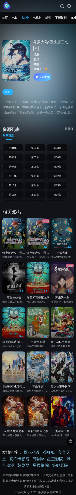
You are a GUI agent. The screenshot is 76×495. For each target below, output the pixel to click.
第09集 (57, 166)
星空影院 (55, 459)
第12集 (57, 176)
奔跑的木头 (62, 298)
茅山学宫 (38, 387)
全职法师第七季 (14, 431)
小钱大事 (62, 253)
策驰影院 (60, 465)
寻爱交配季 (38, 343)
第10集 (12, 176)
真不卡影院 (19, 459)
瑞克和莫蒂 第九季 (13, 343)
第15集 (57, 185)
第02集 (35, 148)
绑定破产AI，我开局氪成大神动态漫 (13, 253)
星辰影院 (41, 465)
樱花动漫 (32, 452)
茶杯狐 (49, 452)
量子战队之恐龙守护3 (62, 343)
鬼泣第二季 (62, 431)
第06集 (57, 157)
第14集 (35, 185)
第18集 (57, 194)
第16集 (12, 194)
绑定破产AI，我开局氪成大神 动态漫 (38, 253)
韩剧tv (38, 459)
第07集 (12, 166)
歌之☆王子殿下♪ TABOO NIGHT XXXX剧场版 (62, 387)
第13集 (12, 185)
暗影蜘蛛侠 (14, 298)
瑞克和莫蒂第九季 (38, 298)
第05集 (35, 157)
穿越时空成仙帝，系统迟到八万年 (13, 387)
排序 (69, 128)
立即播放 (42, 77)
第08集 (35, 166)
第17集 (35, 194)
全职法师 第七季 (38, 431)
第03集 (57, 148)
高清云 (8, 135)
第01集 (12, 148)
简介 (7, 92)
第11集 (35, 176)
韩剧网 (23, 465)
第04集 (12, 157)
